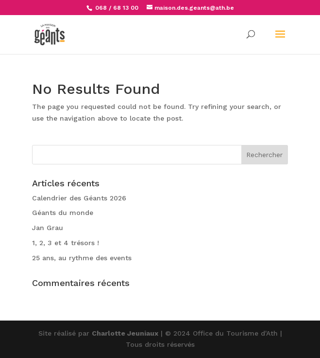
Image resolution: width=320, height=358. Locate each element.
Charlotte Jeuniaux (125, 333)
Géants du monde (62, 212)
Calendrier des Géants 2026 (79, 198)
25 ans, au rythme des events (82, 258)
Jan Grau (47, 228)
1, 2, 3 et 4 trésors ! (65, 243)
